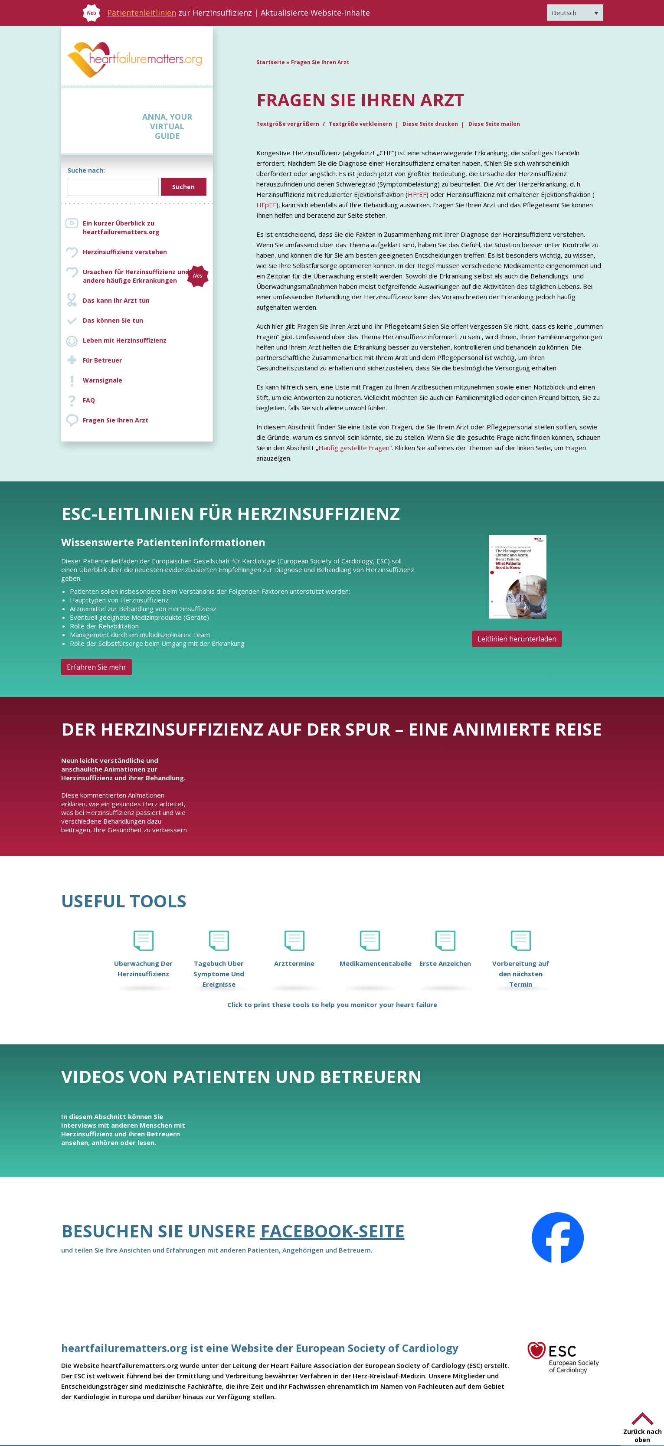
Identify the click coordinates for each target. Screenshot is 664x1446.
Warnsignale (102, 380)
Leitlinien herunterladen (517, 639)
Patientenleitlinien (141, 12)
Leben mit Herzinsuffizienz (125, 340)
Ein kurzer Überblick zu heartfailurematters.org (121, 227)
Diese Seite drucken (430, 124)
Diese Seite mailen (494, 124)
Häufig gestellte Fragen (353, 447)
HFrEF (417, 194)
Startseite (270, 62)
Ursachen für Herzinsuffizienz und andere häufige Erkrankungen (146, 276)
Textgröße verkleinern (360, 124)
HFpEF (266, 204)
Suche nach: (86, 170)
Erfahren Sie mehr (96, 667)
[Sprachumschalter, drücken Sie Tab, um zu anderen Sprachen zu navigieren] (575, 12)
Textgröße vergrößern (288, 124)
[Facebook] (558, 1238)
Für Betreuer (102, 360)
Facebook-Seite (332, 1231)
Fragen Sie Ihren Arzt (115, 420)
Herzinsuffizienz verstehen (125, 252)
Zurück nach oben (642, 1435)
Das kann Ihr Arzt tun (116, 300)
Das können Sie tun (113, 320)
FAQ (89, 400)
